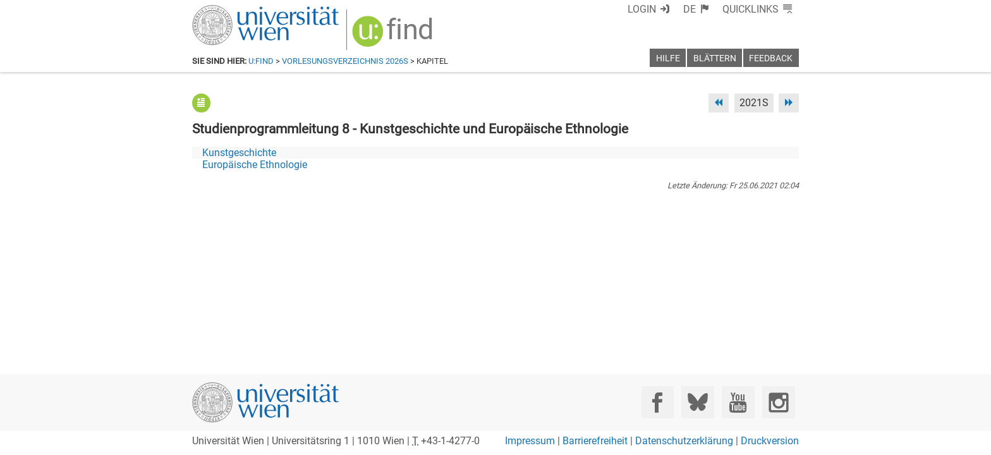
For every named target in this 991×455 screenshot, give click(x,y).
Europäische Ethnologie (254, 165)
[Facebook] (657, 402)
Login (642, 9)
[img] (394, 36)
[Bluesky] (697, 402)
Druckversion (770, 441)
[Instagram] (778, 402)
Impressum (530, 441)
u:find (261, 61)
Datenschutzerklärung (684, 441)
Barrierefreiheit (595, 441)
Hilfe (668, 58)
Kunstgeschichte (239, 153)
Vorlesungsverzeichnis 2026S (345, 61)
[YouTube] (738, 402)
